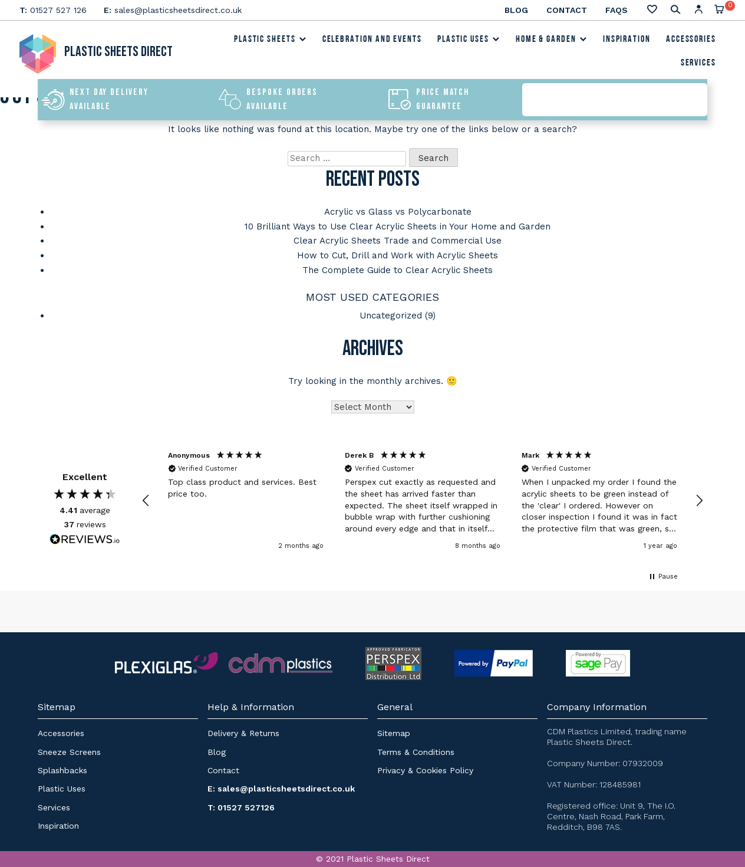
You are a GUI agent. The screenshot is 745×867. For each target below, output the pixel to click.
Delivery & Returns (243, 730)
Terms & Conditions (415, 749)
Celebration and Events (372, 40)
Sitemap (393, 730)
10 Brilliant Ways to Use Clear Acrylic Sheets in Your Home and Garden (397, 226)
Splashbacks (62, 767)
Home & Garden (552, 40)
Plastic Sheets (270, 40)
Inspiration (627, 40)
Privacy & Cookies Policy (425, 767)
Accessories (691, 40)
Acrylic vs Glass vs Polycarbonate (398, 211)
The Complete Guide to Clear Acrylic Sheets (397, 268)
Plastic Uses (468, 40)
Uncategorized (391, 313)
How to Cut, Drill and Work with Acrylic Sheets (397, 254)
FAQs (616, 10)
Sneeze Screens (69, 749)
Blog (516, 10)
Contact (566, 10)
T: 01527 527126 (241, 804)
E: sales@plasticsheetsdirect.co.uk (281, 786)
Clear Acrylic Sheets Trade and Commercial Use (398, 240)
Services (698, 64)
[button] (146, 498)
